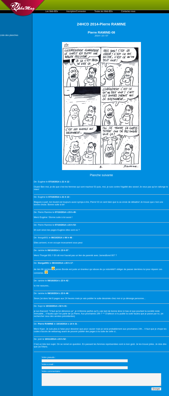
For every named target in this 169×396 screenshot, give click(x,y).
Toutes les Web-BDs (103, 11)
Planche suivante (101, 175)
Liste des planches (9, 35)
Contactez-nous (128, 11)
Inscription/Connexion (76, 11)
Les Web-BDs (51, 11)
